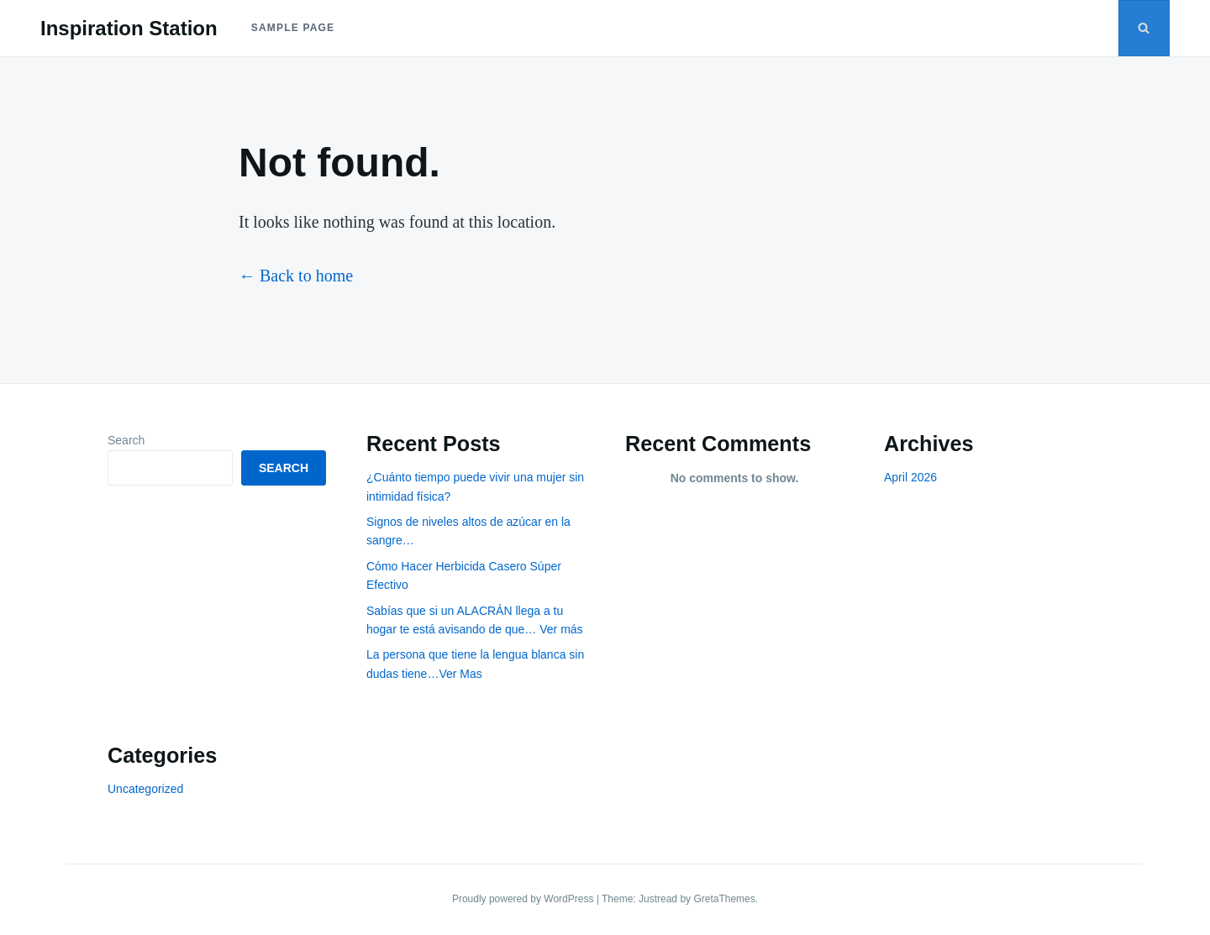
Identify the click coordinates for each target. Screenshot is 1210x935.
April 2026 (910, 477)
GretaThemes (724, 899)
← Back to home (296, 275)
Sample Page (293, 28)
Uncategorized (145, 789)
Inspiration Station (129, 28)
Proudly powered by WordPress (524, 899)
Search (126, 440)
